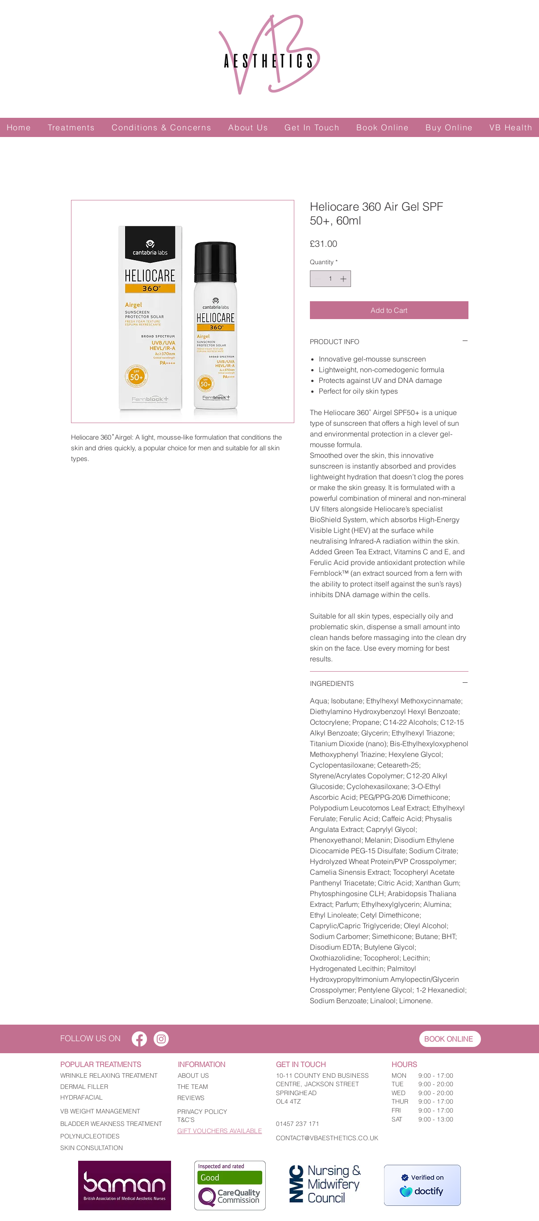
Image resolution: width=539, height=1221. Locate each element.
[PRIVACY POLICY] (216, 1112)
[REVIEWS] (216, 1098)
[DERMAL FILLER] (112, 1087)
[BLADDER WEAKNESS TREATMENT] (112, 1124)
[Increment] (344, 279)
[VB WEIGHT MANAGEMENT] (112, 1111)
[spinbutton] (330, 279)
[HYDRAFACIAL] (112, 1097)
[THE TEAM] (216, 1087)
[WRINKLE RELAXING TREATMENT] (112, 1075)
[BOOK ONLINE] (450, 1039)
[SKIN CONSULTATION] (112, 1147)
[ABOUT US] (217, 1075)
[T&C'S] (216, 1120)
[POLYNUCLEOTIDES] (112, 1136)
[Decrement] (316, 279)
